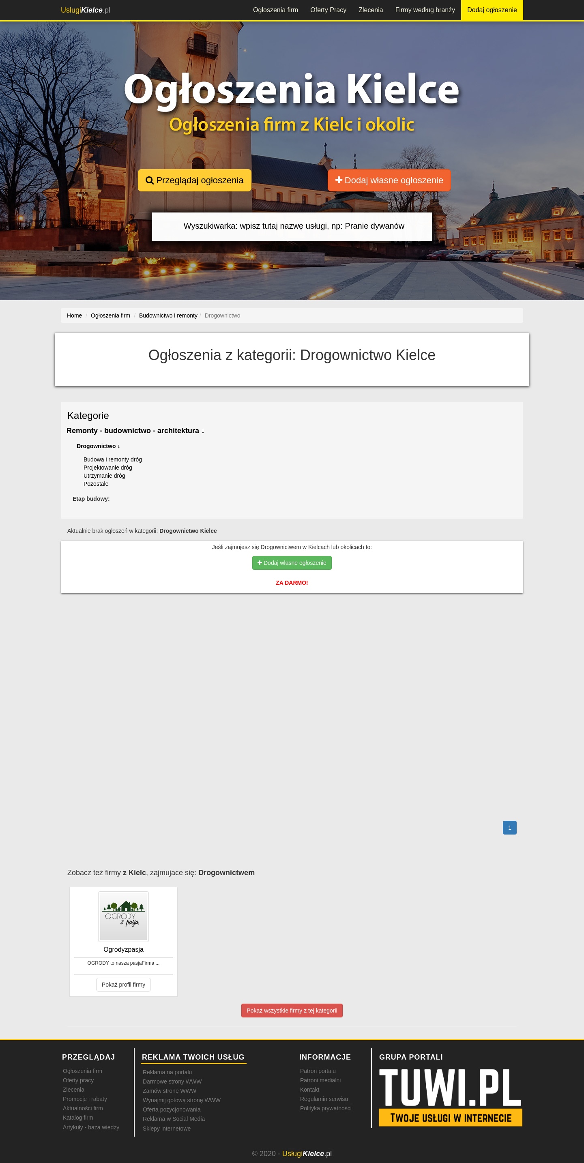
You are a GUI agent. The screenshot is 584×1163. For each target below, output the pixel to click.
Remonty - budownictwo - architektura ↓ (136, 431)
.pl (85, 10)
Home (74, 315)
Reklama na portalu (167, 1072)
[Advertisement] (292, 634)
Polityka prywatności (326, 1108)
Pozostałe (96, 484)
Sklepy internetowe (167, 1128)
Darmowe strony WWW (172, 1081)
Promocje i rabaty (85, 1099)
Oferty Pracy (328, 9)
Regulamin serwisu (324, 1099)
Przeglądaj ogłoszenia (194, 180)
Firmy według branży (425, 9)
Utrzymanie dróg (104, 475)
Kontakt (309, 1089)
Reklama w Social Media (174, 1119)
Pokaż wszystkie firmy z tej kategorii (292, 1010)
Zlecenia (371, 9)
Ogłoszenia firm (275, 9)
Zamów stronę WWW (169, 1091)
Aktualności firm (83, 1108)
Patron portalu (318, 1071)
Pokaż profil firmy (123, 984)
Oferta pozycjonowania (171, 1109)
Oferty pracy (78, 1080)
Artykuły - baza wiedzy (91, 1127)
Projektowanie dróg (108, 467)
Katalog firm (78, 1117)
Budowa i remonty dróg (113, 459)
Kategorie (88, 415)
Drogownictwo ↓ (98, 446)
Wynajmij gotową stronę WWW (182, 1100)
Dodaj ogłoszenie (492, 9)
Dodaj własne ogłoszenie (389, 180)
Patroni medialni (320, 1080)
